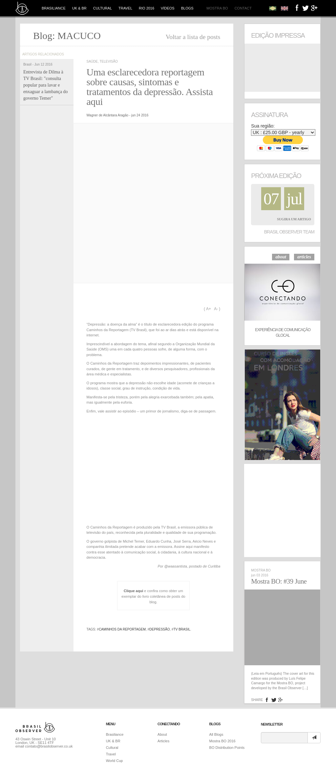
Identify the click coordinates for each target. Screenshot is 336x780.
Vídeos (168, 8)
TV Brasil (182, 629)
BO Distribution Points (227, 748)
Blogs (187, 8)
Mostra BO (217, 8)
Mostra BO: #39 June (278, 581)
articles (304, 256)
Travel (125, 8)
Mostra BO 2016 (222, 741)
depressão (159, 629)
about (280, 256)
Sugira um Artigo (294, 219)
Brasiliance (54, 8)
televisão (108, 61)
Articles (163, 741)
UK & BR (79, 8)
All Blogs (216, 734)
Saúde (92, 61)
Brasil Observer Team (289, 231)
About (162, 734)
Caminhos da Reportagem (122, 629)
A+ (208, 309)
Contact (243, 8)
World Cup (114, 761)
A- (216, 309)
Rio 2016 (146, 8)
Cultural (102, 8)
